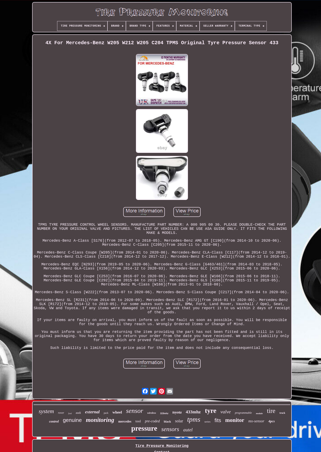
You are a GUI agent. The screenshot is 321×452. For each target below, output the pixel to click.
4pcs (271, 421)
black (167, 421)
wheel (117, 412)
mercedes (124, 421)
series (207, 421)
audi (78, 412)
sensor (134, 410)
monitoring (100, 419)
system (46, 411)
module (259, 413)
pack (106, 412)
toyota (177, 412)
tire (271, 410)
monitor (234, 420)
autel (188, 429)
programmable (243, 412)
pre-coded (152, 421)
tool (138, 421)
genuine (72, 420)
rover (61, 412)
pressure (144, 428)
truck (282, 412)
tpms (193, 419)
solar (179, 421)
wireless (151, 412)
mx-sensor (256, 421)
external (92, 411)
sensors (170, 429)
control (54, 421)
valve (225, 411)
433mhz (193, 411)
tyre (210, 410)
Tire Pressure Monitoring (161, 446)
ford (69, 413)
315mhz (164, 413)
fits (218, 420)
